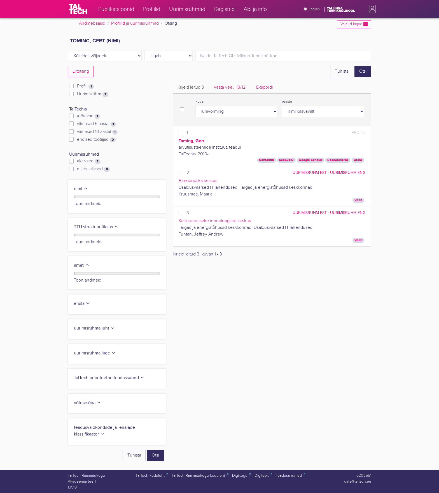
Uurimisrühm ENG (347, 172)
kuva (199, 101)
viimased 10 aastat (97, 132)
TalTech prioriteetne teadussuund (109, 378)
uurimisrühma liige (95, 353)
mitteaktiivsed (93, 169)
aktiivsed (89, 161)
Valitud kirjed (354, 24)
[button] (371, 9)
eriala (82, 303)
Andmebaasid (92, 23)
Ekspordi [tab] (264, 87)
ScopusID (286, 160)
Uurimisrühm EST (310, 172)
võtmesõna (87, 403)
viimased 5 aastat (96, 124)
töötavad (88, 116)
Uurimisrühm (92, 94)
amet (81, 265)
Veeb (358, 200)
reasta (287, 101)
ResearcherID (337, 160)
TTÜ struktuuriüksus (96, 227)
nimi (81, 189)
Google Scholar (310, 160)
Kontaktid (266, 160)
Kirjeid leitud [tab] (191, 87)
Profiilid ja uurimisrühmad (135, 23)
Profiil (85, 86)
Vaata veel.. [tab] (230, 87)
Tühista (342, 71)
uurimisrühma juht (94, 328)
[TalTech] (78, 9)
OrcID (358, 160)
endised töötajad (96, 139)
